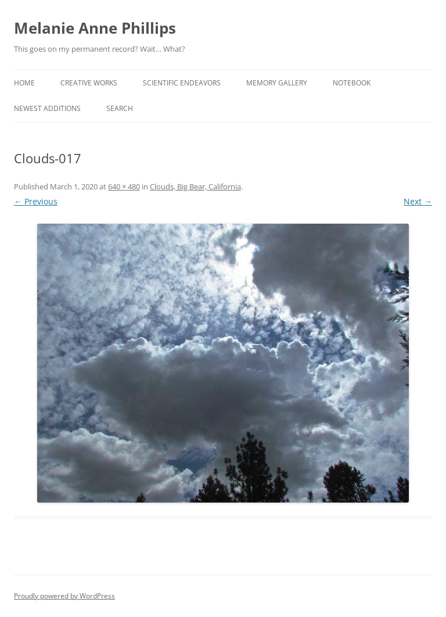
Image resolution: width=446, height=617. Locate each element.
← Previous (35, 201)
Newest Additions (47, 108)
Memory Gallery (276, 83)
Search (119, 108)
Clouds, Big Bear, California (195, 186)
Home (24, 83)
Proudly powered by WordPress (64, 596)
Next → (418, 201)
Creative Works (88, 83)
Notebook (352, 83)
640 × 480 (124, 186)
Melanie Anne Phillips (95, 27)
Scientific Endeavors (182, 83)
